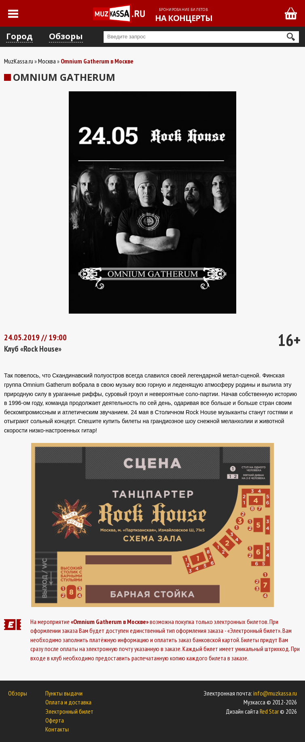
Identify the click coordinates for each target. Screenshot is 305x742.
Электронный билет (69, 711)
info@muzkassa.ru (275, 693)
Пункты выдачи (64, 693)
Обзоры (66, 36)
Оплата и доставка (68, 702)
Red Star (269, 711)
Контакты (57, 729)
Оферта (54, 720)
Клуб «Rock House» (32, 349)
